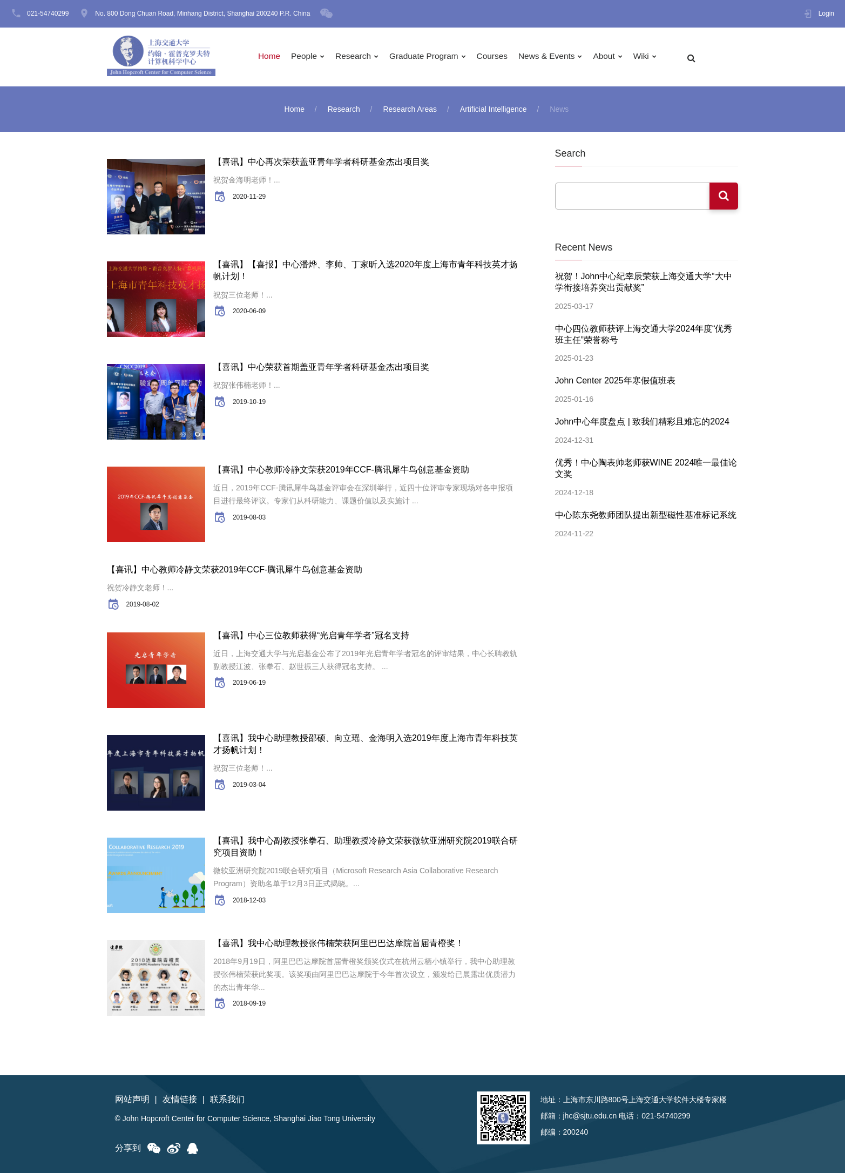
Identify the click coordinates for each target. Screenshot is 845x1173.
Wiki (653, 57)
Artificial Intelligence (493, 109)
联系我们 (227, 1099)
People (307, 57)
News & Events (557, 57)
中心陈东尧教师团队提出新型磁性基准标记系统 (645, 509)
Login (826, 13)
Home (271, 57)
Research (357, 57)
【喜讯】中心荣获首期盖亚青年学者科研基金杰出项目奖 (321, 367)
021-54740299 (48, 13)
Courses (500, 57)
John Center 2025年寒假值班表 (615, 377)
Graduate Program (431, 57)
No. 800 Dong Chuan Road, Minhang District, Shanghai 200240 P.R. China (202, 13)
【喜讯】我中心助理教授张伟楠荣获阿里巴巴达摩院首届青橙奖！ (338, 943)
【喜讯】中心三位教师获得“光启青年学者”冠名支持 (311, 635)
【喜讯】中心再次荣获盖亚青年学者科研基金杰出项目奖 (321, 161)
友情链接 (180, 1099)
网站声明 (132, 1099)
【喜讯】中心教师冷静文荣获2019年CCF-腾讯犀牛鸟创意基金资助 (341, 469)
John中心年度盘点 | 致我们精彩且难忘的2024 (642, 418)
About (615, 57)
